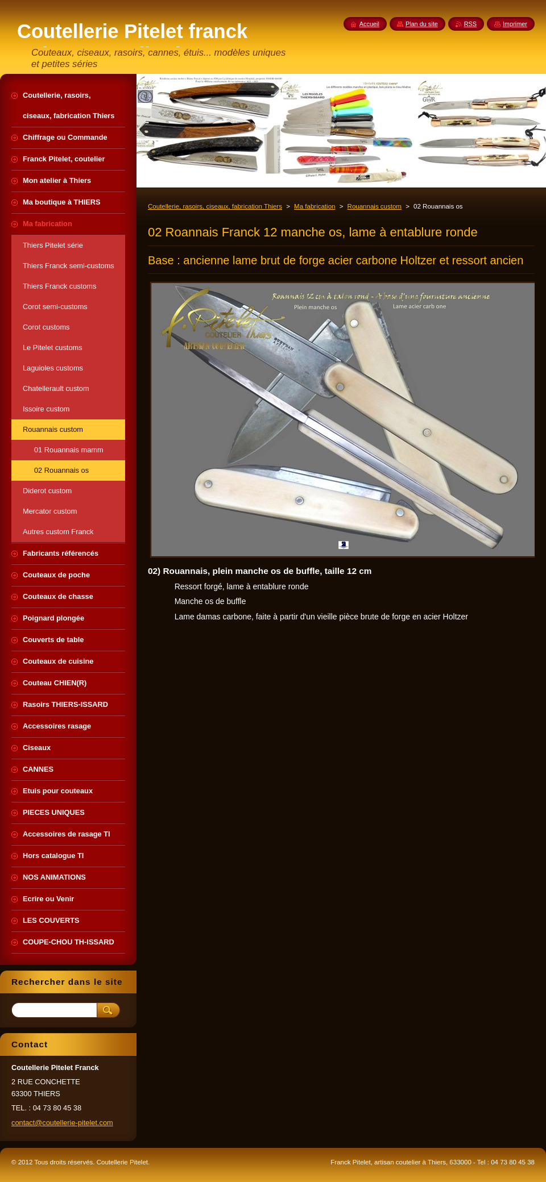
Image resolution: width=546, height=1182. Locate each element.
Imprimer (515, 23)
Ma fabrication (314, 206)
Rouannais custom (375, 206)
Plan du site (422, 23)
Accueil (369, 23)
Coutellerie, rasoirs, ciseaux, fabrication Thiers (215, 206)
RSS (470, 23)
